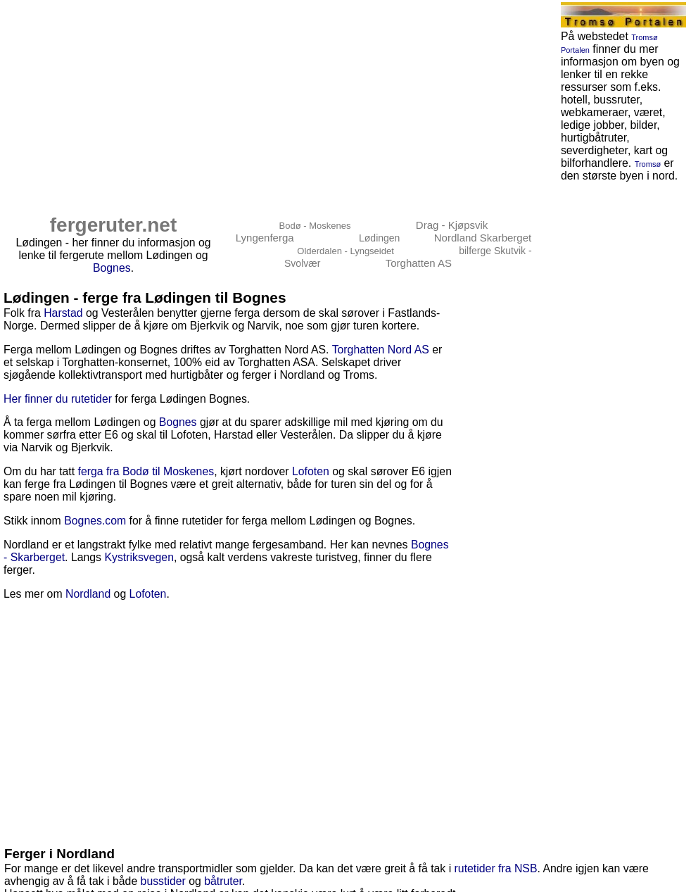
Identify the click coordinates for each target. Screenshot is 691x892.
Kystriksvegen (139, 557)
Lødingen (379, 238)
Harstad (63, 313)
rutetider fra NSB (496, 868)
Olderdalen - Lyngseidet (345, 251)
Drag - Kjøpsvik (452, 225)
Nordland (87, 594)
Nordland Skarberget (482, 238)
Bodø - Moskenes (315, 225)
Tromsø (648, 164)
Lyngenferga (265, 238)
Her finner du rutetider (58, 399)
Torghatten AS (419, 263)
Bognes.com (95, 521)
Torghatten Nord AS (380, 350)
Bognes (112, 268)
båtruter (223, 881)
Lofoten (310, 471)
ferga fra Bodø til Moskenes (146, 471)
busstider (163, 881)
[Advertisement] (240, 100)
